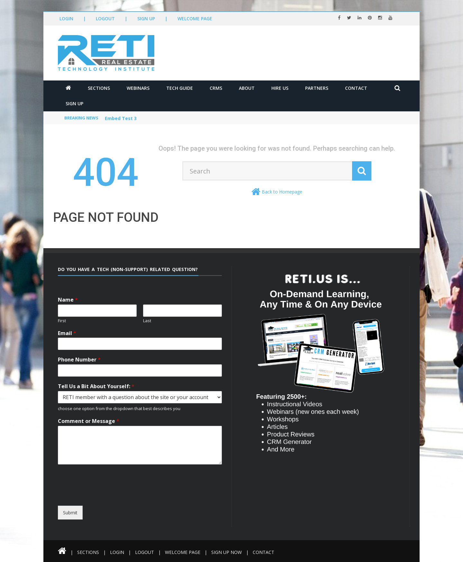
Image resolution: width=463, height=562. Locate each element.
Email (67, 333)
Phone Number (79, 359)
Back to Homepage (282, 192)
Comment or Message (88, 421)
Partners (316, 88)
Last (147, 320)
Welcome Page (194, 18)
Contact (356, 88)
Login (66, 18)
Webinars (138, 88)
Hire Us (279, 88)
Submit (70, 513)
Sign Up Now (226, 552)
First (62, 320)
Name (68, 299)
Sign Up (146, 18)
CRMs (216, 88)
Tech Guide (179, 88)
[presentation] (116, 500)
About (247, 88)
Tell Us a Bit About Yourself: (96, 386)
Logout (105, 18)
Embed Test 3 (121, 118)
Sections (99, 88)
